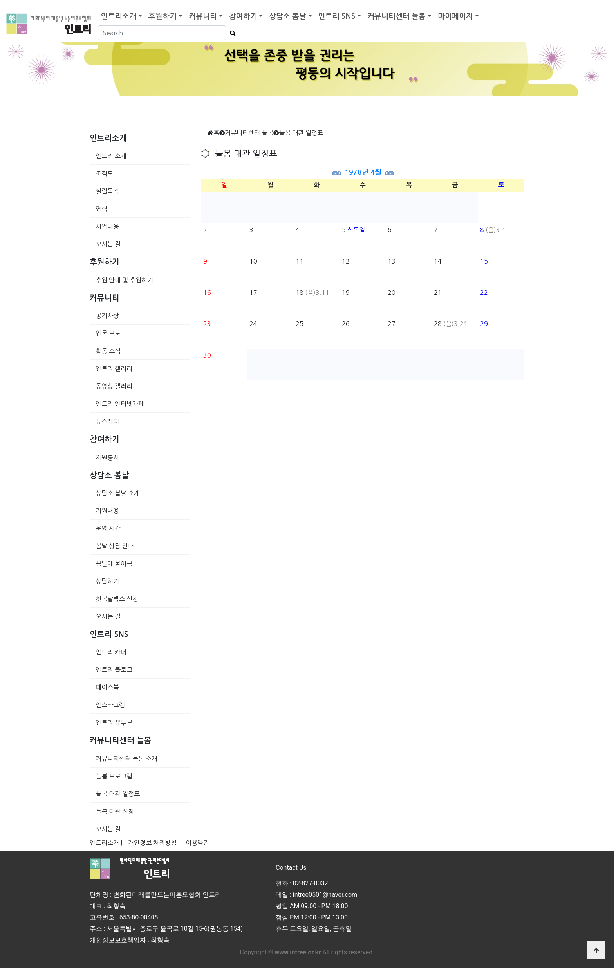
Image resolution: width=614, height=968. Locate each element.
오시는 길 (108, 244)
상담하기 (107, 581)
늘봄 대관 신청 (115, 811)
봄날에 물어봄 (114, 563)
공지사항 (107, 315)
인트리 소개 (111, 156)
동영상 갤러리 (114, 386)
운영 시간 (108, 528)
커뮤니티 (203, 16)
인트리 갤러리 (114, 368)
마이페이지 (455, 16)
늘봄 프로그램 (114, 776)
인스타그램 (110, 705)
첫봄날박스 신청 (117, 599)
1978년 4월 (363, 172)
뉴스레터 (107, 421)
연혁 (101, 209)
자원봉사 (107, 457)
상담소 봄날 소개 (118, 493)
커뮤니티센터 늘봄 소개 (126, 758)
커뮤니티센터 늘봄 (396, 16)
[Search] (162, 32)
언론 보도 (108, 333)
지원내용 (107, 510)
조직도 (104, 173)
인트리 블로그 (114, 669)
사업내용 (107, 226)
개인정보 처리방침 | (154, 843)
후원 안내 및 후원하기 (124, 280)
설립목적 (107, 191)
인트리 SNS (336, 16)
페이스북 (107, 687)
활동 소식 (108, 351)
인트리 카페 (111, 652)
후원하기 (162, 16)
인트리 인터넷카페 (120, 404)
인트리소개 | (106, 843)
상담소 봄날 (287, 16)
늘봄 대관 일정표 (118, 794)
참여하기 (243, 16)
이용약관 (197, 843)
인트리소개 (118, 16)
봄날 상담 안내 (115, 546)
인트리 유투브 (114, 722)
